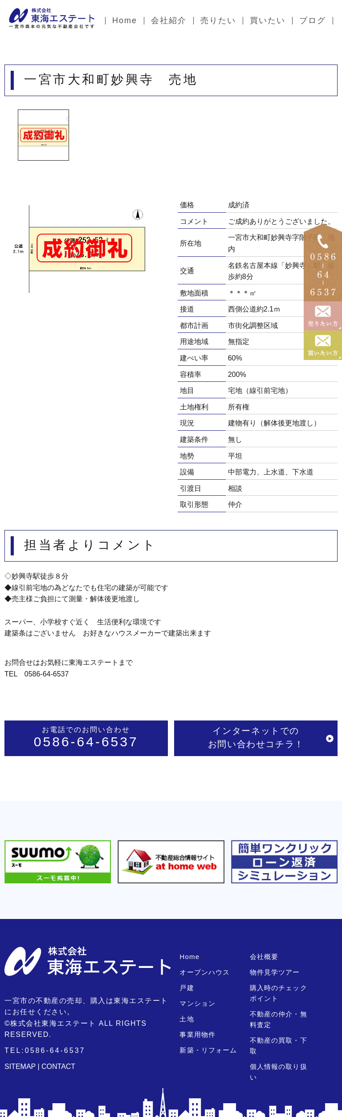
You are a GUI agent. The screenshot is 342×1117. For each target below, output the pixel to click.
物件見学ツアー (275, 972)
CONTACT (58, 1066)
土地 (186, 1019)
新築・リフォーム (207, 1050)
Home (189, 956)
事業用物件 (197, 1034)
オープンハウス (204, 972)
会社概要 (264, 956)
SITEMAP (20, 1066)
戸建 (186, 988)
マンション (197, 1003)
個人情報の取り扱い (282, 1056)
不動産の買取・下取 (282, 1040)
